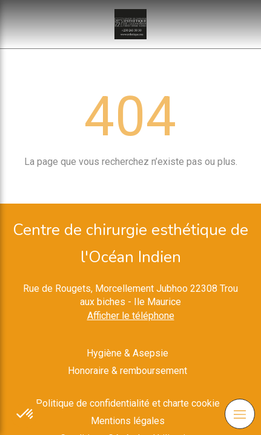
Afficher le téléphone (130, 315)
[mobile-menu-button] (240, 414)
